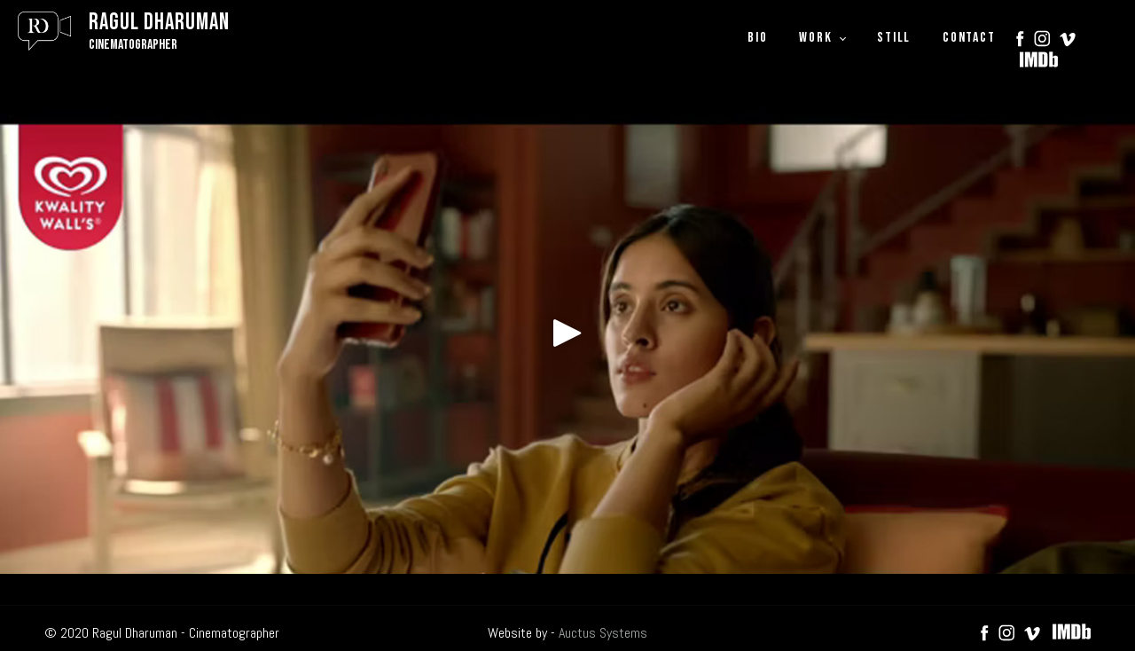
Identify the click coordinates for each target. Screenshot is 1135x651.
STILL (894, 37)
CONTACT (969, 37)
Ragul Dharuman (159, 22)
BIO (757, 37)
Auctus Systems (603, 633)
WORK (815, 37)
